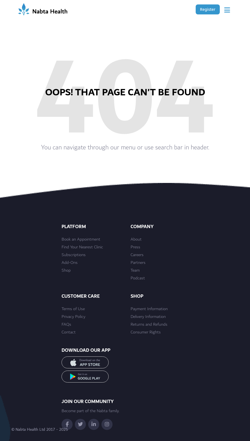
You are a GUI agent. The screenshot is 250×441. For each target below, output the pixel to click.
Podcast (138, 278)
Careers (137, 255)
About (136, 239)
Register (207, 9)
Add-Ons (70, 262)
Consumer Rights (146, 332)
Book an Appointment (81, 239)
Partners (138, 262)
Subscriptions (74, 255)
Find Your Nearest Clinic (82, 247)
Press (135, 247)
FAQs (66, 324)
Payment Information (149, 309)
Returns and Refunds (149, 324)
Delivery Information (148, 316)
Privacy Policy (73, 316)
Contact (69, 332)
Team (135, 270)
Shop (66, 270)
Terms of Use (73, 309)
